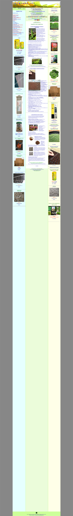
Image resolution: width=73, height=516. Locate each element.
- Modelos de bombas (15, 15)
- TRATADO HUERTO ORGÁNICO (17, 33)
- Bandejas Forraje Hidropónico (17, 19)
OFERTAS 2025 (15, 13)
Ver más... (54, 32)
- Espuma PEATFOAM (16, 23)
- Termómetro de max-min (16, 29)
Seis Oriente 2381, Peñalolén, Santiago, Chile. (35, 169)
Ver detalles (54, 218)
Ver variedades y (54, 81)
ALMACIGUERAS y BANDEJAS (19, 55)
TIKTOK (52, 10)
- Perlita (14, 20)
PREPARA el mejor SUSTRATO (54, 167)
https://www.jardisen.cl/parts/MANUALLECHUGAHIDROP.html (36, 66)
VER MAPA (42, 169)
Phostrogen (42, 51)
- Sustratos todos (15, 24)
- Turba (14, 21)
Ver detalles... (19, 90)
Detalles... (54, 199)
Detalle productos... (54, 122)
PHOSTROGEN (33, 49)
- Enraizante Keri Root (16, 31)
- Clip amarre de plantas (16, 35)
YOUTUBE (55, 10)
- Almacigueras (15, 18)
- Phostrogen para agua (16, 25)
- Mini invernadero (15, 30)
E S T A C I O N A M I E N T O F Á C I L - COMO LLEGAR (36, 16)
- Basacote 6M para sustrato (16, 26)
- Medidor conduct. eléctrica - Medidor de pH (16, 28)
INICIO (24, 8)
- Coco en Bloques (15, 22)
